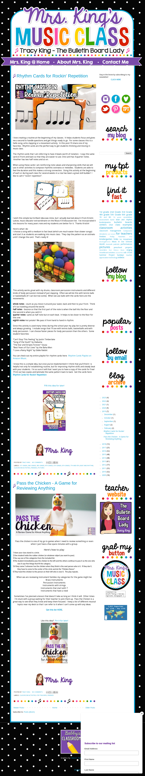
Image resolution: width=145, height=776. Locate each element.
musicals (109, 244)
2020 (104, 408)
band (112, 220)
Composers (127, 231)
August (107, 424)
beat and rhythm (86, 465)
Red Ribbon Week (116, 250)
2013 (104, 461)
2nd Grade (32, 465)
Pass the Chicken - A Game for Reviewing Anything (47, 486)
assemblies (127, 217)
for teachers (42, 695)
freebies (34, 468)
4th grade (49, 465)
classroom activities (22, 468)
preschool (118, 247)
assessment (104, 220)
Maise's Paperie (77, 758)
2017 (104, 447)
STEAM (129, 252)
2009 (104, 475)
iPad (130, 237)
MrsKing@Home (104, 242)
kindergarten (105, 239)
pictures (41, 468)
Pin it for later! (61, 620)
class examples (123, 224)
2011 (104, 468)
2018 (104, 444)
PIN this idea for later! (54, 385)
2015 (104, 454)
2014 (104, 458)
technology (113, 258)
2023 (104, 397)
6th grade (66, 465)
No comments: (37, 462)
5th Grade (57, 465)
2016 (104, 451)
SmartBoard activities (107, 252)
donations (103, 234)
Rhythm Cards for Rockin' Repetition (52, 75)
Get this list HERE (54, 610)
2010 (104, 471)
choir (111, 225)
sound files (119, 252)
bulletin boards (123, 222)
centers (103, 224)
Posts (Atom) (29, 712)
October (107, 418)
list (121, 239)
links (116, 239)
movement (127, 239)
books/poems (105, 222)
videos (121, 257)
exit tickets (111, 234)
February (108, 428)
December (108, 414)
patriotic (116, 244)
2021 (104, 404)
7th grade (117, 217)
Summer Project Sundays (111, 255)
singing (129, 250)
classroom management (110, 230)
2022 (104, 401)
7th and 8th (74, 465)
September (109, 421)
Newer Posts (18, 707)
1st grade (23, 465)
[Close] (142, 713)
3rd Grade (40, 465)
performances (126, 244)
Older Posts (90, 707)
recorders (103, 250)
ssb (125, 252)
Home (54, 707)
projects (128, 247)
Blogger (77, 770)
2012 (104, 465)
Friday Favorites (117, 237)
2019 (104, 411)
